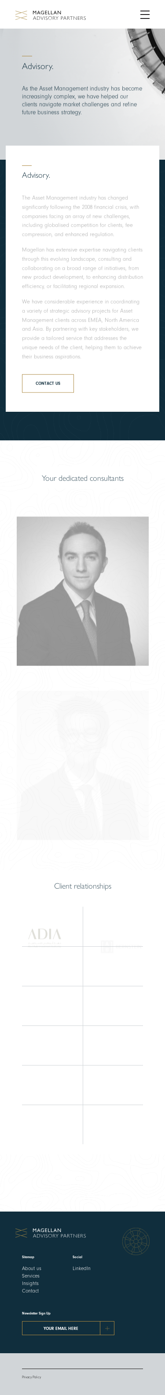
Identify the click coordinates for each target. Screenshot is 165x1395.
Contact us (48, 386)
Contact (30, 1291)
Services (31, 1276)
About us (31, 1268)
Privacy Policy (31, 1377)
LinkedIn (82, 1268)
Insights (30, 1283)
